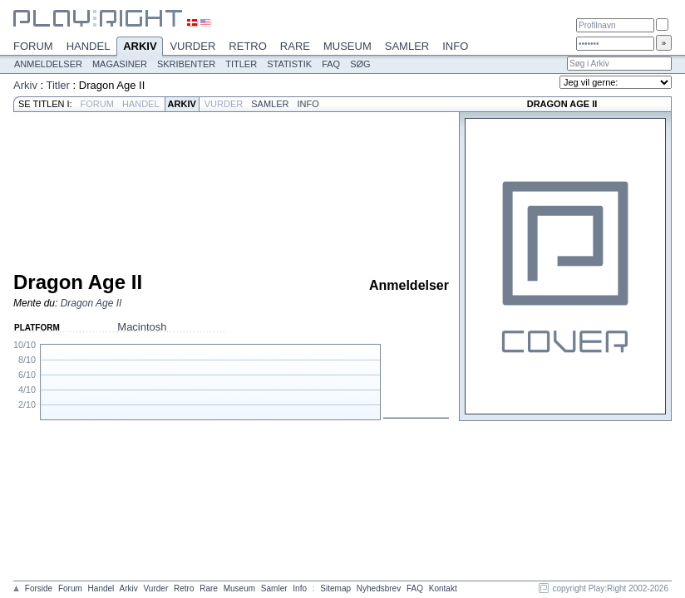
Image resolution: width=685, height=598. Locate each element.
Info (455, 46)
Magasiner (119, 64)
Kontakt (443, 588)
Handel (89, 46)
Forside (38, 588)
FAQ (331, 64)
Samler (407, 46)
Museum (347, 46)
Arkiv (139, 47)
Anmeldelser (48, 64)
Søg (360, 64)
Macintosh (141, 327)
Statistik (289, 64)
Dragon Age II (91, 303)
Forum (33, 46)
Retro (248, 46)
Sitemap (335, 588)
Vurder (192, 46)
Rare (295, 46)
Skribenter (186, 64)
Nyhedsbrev (379, 588)
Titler (241, 64)
